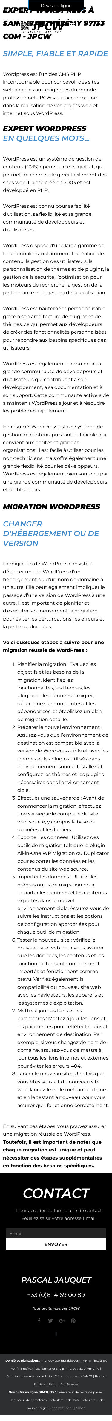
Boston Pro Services (64, 1384)
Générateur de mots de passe (79, 1392)
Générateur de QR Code (67, 1408)
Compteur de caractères (28, 1400)
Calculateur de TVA (64, 1400)
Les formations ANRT (51, 1369)
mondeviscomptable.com (60, 1361)
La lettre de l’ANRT (78, 1376)
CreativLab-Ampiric (84, 1369)
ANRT (87, 1361)
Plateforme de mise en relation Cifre (34, 1376)
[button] (56, 1334)
